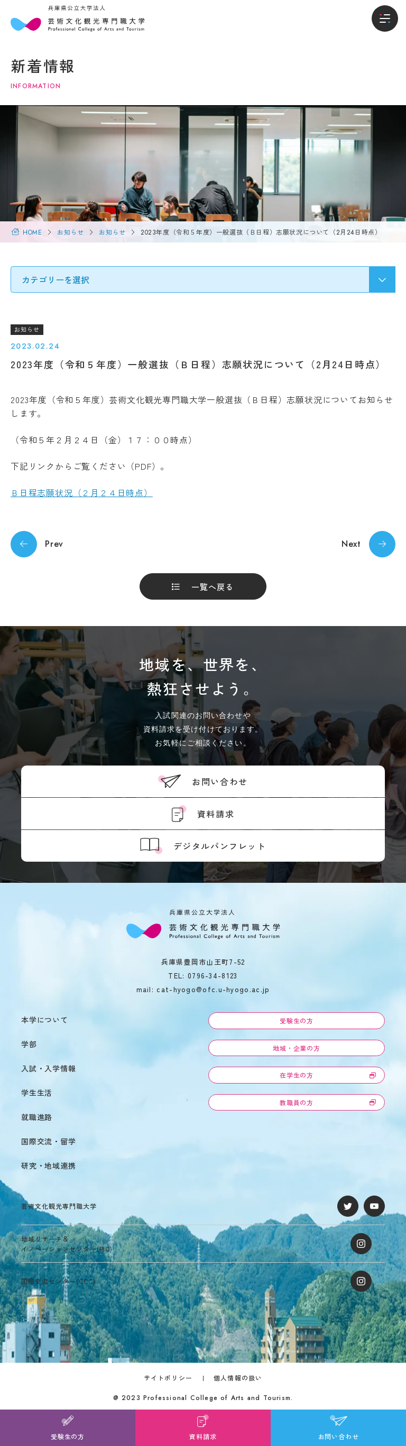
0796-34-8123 (213, 976)
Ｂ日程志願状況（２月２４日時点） (82, 492)
